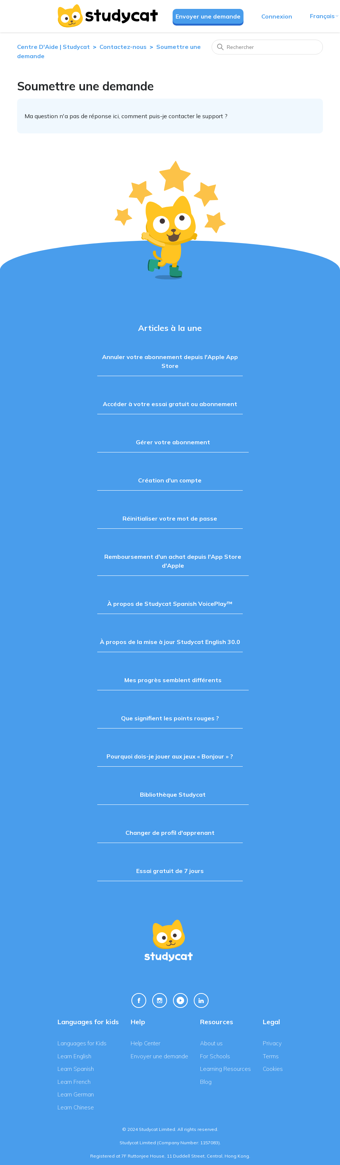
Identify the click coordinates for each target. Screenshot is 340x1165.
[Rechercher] (267, 47)
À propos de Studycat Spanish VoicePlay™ (169, 603)
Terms (271, 1056)
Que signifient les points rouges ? (170, 718)
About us (211, 1043)
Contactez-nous (123, 46)
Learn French (74, 1081)
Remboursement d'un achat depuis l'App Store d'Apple (172, 561)
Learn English (74, 1056)
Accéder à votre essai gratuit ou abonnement (170, 404)
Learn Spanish (76, 1068)
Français (324, 16)
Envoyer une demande (208, 16)
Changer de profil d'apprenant (170, 832)
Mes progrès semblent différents (173, 680)
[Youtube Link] (180, 1000)
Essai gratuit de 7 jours (170, 870)
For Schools (215, 1056)
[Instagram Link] (159, 1000)
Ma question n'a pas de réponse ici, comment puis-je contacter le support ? (126, 116)
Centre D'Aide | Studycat (53, 46)
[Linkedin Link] (201, 1000)
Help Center (145, 1043)
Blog (206, 1081)
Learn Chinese (76, 1107)
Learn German (76, 1094)
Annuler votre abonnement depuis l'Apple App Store (170, 361)
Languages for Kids (82, 1043)
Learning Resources (225, 1068)
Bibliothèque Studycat (173, 794)
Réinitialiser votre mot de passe (169, 518)
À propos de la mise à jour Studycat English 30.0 (170, 641)
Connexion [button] (276, 16)
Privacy (272, 1043)
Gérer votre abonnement (173, 442)
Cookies (273, 1068)
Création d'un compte (170, 480)
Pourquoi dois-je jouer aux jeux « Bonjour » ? (170, 756)
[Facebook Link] (138, 1000)
